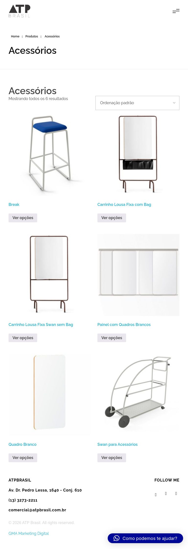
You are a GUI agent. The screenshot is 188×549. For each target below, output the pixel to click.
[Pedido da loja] (137, 103)
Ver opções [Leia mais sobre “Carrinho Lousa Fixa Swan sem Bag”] (22, 338)
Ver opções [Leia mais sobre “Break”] (22, 217)
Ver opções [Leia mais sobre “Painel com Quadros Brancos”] (111, 338)
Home (15, 36)
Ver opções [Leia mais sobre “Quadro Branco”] (22, 457)
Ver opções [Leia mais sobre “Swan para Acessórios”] (111, 457)
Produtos (31, 36)
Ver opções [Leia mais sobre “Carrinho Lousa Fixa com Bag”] (111, 217)
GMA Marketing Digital (29, 533)
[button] (145, 538)
